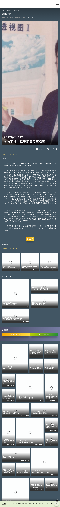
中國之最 (10, 17)
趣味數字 (4, 17)
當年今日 (16, 10)
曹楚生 (6, 154)
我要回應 (30, 239)
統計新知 (17, 17)
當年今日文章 (7, 276)
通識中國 (9, 10)
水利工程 (14, 154)
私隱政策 (39, 503)
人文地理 (23, 17)
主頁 (3, 10)
